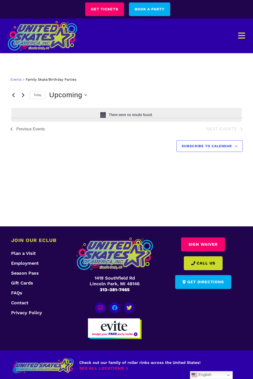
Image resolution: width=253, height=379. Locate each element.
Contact (19, 302)
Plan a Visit (23, 253)
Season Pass (25, 273)
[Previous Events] (13, 95)
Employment (25, 263)
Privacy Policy (26, 312)
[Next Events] (23, 95)
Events (16, 80)
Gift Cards (22, 282)
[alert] (126, 115)
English (201, 375)
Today (38, 95)
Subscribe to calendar (207, 146)
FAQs (16, 292)
